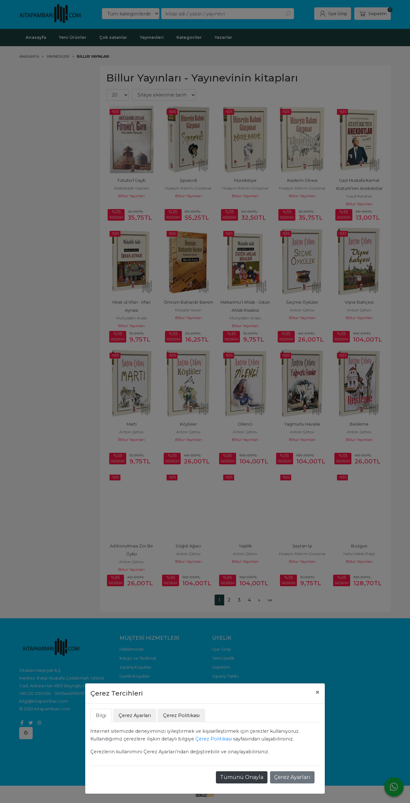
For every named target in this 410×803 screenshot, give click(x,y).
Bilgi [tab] (101, 715)
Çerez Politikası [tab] (181, 715)
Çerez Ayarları (292, 777)
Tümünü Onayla (241, 777)
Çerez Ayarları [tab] (135, 715)
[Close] (317, 692)
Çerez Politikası (213, 739)
